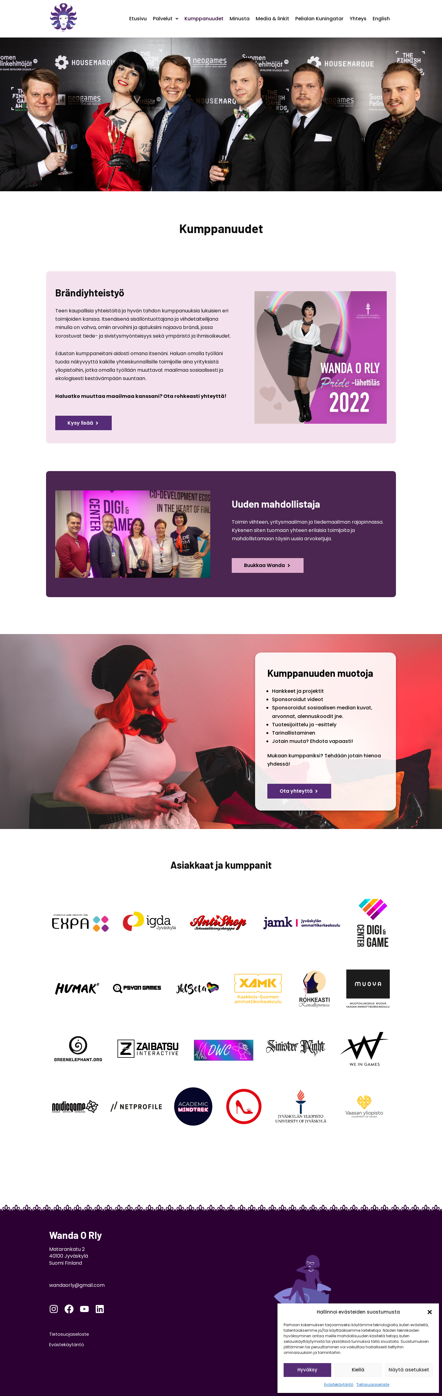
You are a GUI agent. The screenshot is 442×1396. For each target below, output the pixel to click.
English (381, 18)
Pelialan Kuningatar (319, 18)
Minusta (240, 18)
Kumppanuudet (203, 18)
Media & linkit (272, 18)
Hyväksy (307, 1369)
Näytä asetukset (409, 1369)
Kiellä (358, 1369)
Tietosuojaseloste (372, 1384)
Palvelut (165, 18)
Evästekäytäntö (338, 1384)
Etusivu (138, 18)
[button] (430, 1312)
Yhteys (358, 18)
